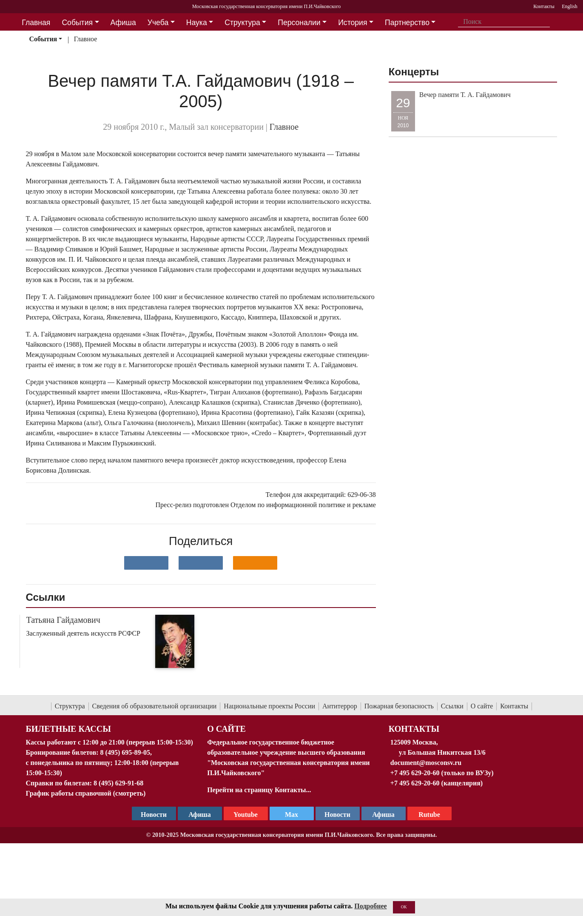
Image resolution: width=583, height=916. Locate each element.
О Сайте (226, 728)
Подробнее (370, 906)
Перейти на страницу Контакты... (259, 789)
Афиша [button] (123, 22)
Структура (70, 706)
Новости (337, 814)
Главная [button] (36, 22)
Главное (85, 39)
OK (404, 907)
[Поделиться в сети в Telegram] (201, 563)
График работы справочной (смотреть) (86, 793)
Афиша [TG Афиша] (199, 814)
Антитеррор (339, 706)
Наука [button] (196, 22)
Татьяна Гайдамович (63, 620)
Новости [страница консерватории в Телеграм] (154, 814)
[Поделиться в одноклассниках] (255, 563)
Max (291, 814)
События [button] (77, 22)
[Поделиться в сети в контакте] (146, 563)
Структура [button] (242, 22)
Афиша (383, 814)
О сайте (482, 706)
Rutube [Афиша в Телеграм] (429, 814)
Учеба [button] (158, 22)
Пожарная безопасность (399, 706)
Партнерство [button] (407, 22)
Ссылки (452, 706)
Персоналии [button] (299, 22)
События (43, 39)
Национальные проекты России (269, 706)
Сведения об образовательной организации (154, 706)
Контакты (514, 706)
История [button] (352, 22)
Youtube (245, 814)
